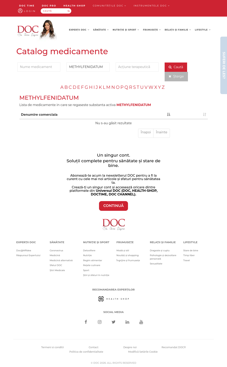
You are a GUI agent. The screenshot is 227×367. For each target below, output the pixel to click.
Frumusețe (152, 30)
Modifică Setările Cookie (143, 351)
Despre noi (130, 347)
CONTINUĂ (113, 206)
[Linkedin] (127, 322)
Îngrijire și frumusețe (128, 260)
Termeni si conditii (52, 347)
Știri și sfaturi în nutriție (96, 275)
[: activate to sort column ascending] (190, 115)
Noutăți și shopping (127, 255)
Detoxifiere (89, 250)
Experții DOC (79, 30)
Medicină (55, 255)
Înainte (161, 132)
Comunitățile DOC (109, 5)
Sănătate (101, 30)
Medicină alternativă (61, 260)
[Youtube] (141, 322)
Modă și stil (122, 250)
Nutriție (87, 255)
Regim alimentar (92, 260)
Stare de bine (190, 250)
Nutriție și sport (126, 30)
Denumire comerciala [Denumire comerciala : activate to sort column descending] (39, 115)
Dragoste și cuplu (159, 250)
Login (30, 11)
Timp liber (189, 255)
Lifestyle (203, 30)
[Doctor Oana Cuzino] (37, 31)
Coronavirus (56, 250)
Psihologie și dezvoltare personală (163, 257)
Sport (86, 270)
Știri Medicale (57, 270)
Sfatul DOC (56, 265)
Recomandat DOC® (174, 347)
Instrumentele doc (152, 5)
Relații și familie (178, 30)
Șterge (176, 76)
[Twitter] (113, 322)
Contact (93, 347)
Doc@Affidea (23, 250)
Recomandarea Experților (113, 289)
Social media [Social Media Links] (113, 312)
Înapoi (146, 132)
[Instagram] (99, 322)
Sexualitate (156, 263)
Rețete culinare (91, 265)
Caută (176, 67)
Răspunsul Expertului (28, 255)
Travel (186, 260)
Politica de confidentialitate (86, 351)
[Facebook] (85, 322)
